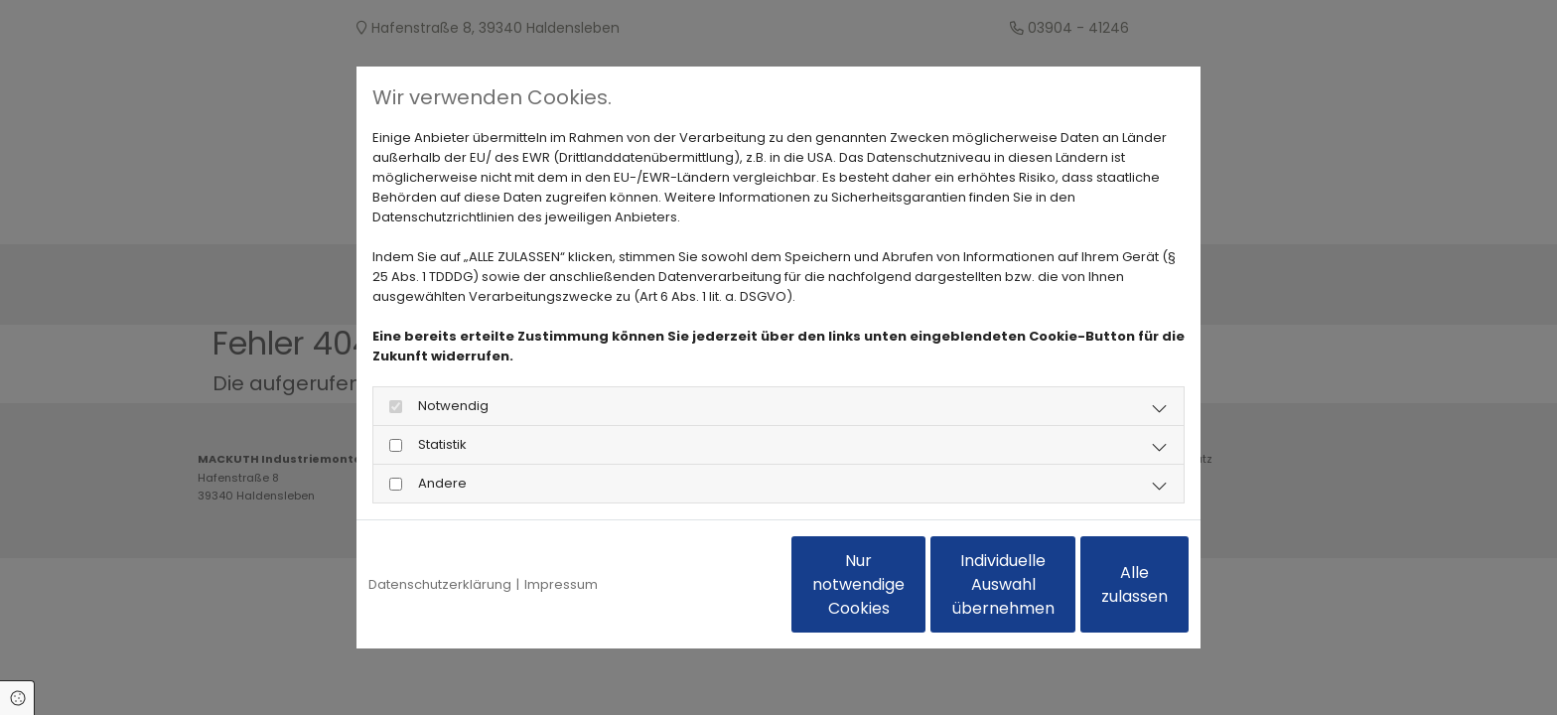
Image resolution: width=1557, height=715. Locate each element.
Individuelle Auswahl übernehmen (908, 584)
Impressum (561, 584)
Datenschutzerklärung (439, 584)
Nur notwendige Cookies (719, 584)
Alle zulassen (1097, 584)
